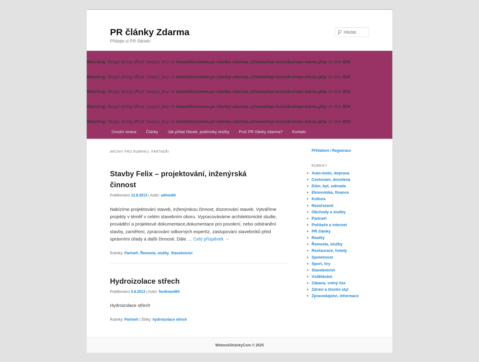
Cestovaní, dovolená (331, 179)
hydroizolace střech (169, 319)
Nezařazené (323, 205)
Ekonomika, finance (330, 192)
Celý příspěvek (211, 238)
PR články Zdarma (149, 32)
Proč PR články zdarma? (261, 131)
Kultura (319, 198)
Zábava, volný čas (329, 283)
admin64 (168, 195)
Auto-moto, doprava (330, 173)
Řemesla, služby (154, 253)
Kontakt (299, 131)
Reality (318, 237)
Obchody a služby (329, 212)
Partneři (131, 253)
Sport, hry (321, 263)
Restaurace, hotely (329, 250)
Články (152, 131)
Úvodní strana (124, 131)
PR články (321, 231)
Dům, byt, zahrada (329, 186)
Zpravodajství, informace (335, 295)
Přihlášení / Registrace (331, 150)
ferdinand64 (169, 291)
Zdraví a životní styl (330, 289)
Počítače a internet (329, 224)
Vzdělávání (322, 276)
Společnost (322, 257)
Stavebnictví (181, 253)
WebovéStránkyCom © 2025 (239, 345)
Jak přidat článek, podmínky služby (198, 131)
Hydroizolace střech (145, 281)
